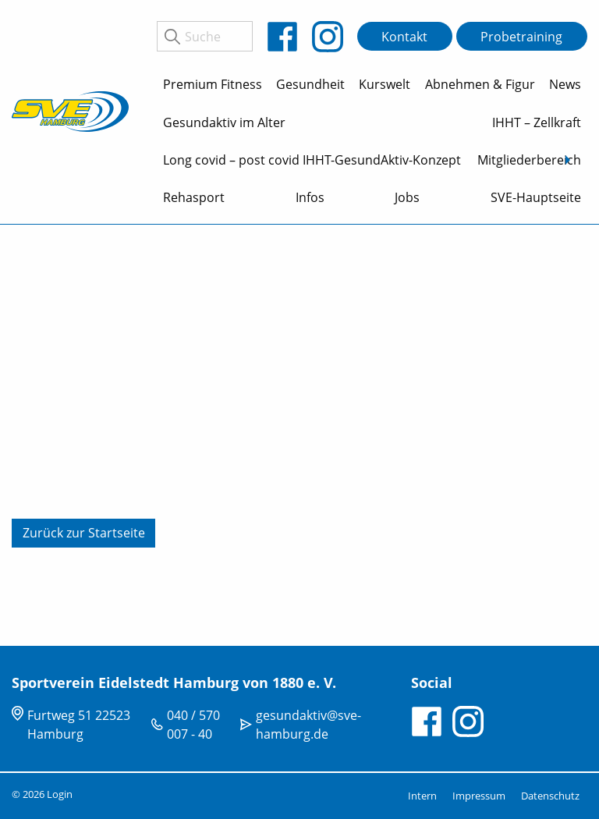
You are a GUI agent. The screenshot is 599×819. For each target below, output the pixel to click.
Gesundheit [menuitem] (310, 84)
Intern (422, 796)
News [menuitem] (565, 84)
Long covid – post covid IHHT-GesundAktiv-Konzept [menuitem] (312, 159)
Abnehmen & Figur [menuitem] (480, 84)
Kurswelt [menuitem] (384, 84)
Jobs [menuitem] (407, 197)
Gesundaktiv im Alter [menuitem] (224, 122)
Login (60, 794)
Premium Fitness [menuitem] (212, 84)
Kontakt (404, 36)
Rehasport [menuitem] (194, 197)
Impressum (478, 796)
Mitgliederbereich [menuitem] (529, 159)
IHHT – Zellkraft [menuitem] (536, 122)
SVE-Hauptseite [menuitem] (536, 197)
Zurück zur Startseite (84, 532)
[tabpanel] (299, 435)
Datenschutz (550, 796)
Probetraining (521, 36)
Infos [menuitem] (310, 197)
